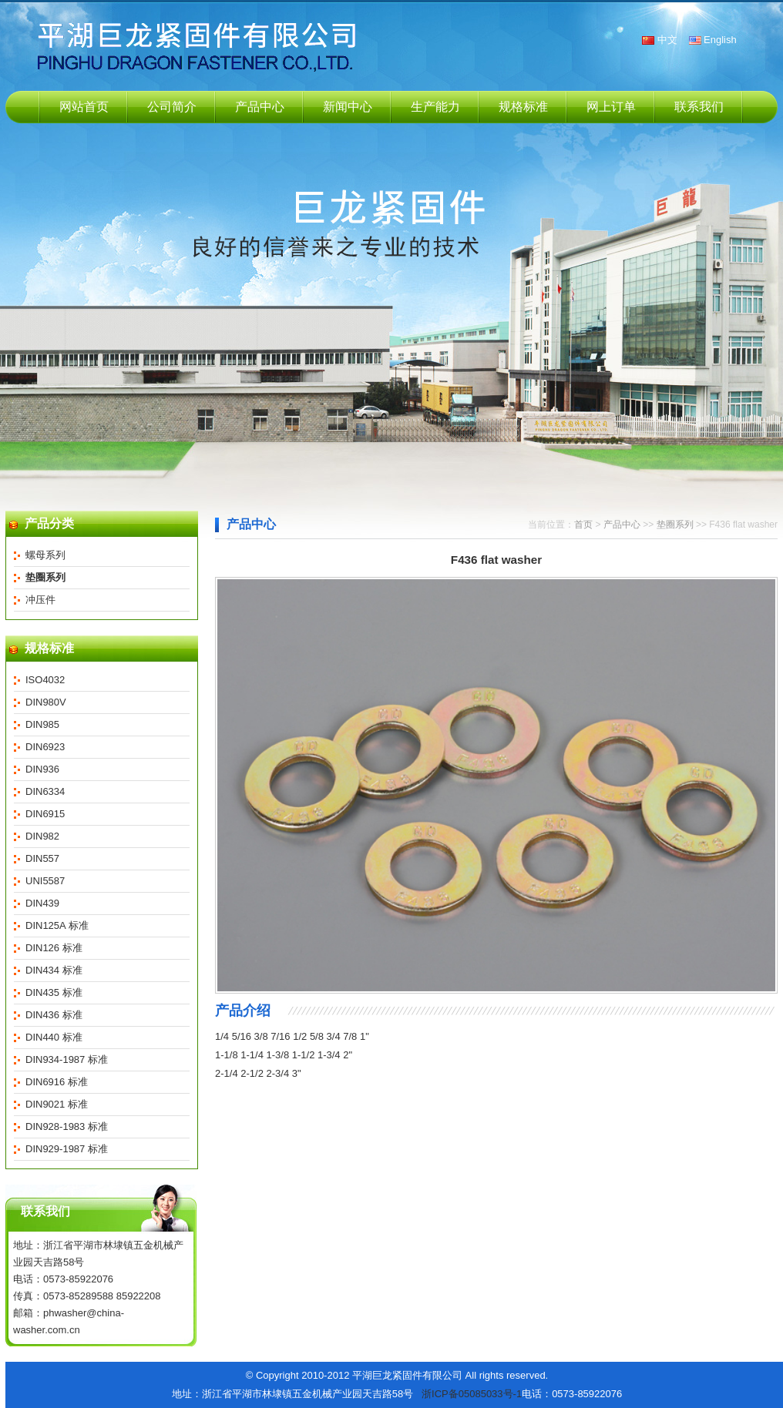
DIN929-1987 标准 (66, 1149)
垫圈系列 (676, 524)
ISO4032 (45, 680)
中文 (667, 39)
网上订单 (611, 106)
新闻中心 (347, 106)
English (720, 39)
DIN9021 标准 (56, 1104)
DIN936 (42, 769)
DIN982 (42, 836)
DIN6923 (45, 747)
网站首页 (84, 106)
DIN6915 (45, 814)
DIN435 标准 (53, 992)
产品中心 (259, 106)
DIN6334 (45, 791)
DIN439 (42, 903)
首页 (583, 524)
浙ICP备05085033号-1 (472, 1394)
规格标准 (523, 106)
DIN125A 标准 (57, 925)
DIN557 (42, 858)
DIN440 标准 (53, 1037)
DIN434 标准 (53, 970)
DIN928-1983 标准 (66, 1126)
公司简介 (172, 106)
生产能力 (435, 106)
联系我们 (699, 106)
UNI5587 (45, 881)
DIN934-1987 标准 (66, 1059)
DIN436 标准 (53, 1015)
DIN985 (42, 724)
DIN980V (45, 702)
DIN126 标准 (53, 948)
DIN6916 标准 (56, 1082)
